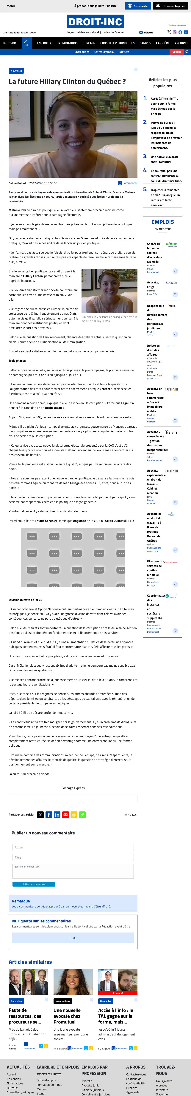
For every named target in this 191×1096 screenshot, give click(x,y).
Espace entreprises (170, 6)
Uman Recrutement (153, 270)
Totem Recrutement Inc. (155, 458)
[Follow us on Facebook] (180, 32)
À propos (80, 6)
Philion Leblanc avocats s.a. (154, 549)
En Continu (45, 43)
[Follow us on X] (169, 32)
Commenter (29, 1048)
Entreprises (82, 52)
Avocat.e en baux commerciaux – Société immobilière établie (155, 399)
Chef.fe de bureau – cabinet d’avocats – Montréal (154, 252)
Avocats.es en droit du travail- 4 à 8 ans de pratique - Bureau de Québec (154, 527)
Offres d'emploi (104, 52)
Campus (145, 43)
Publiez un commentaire (34, 884)
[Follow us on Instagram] (175, 32)
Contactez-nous (136, 1074)
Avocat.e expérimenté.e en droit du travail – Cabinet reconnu (156, 481)
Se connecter (138, 6)
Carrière (163, 43)
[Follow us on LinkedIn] (186, 32)
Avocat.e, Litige (153, 284)
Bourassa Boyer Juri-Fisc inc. (154, 376)
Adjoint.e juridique (93, 1090)
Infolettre (146, 32)
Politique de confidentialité (135, 1081)
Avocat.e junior (91, 1085)
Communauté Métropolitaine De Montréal (154, 628)
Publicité (111, 6)
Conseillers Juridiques (117, 43)
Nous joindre (95, 6)
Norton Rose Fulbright (153, 583)
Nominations (68, 43)
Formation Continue (49, 1084)
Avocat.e (87, 1081)
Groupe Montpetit (151, 419)
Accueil (11, 1074)
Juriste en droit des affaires (153, 350)
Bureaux (89, 43)
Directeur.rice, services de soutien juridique (156, 568)
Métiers (124, 52)
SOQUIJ (150, 335)
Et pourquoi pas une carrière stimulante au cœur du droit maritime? (166, 176)
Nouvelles (16, 71)
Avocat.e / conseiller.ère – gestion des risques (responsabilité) (157, 441)
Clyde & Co (152, 294)
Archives (181, 43)
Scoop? (177, 52)
